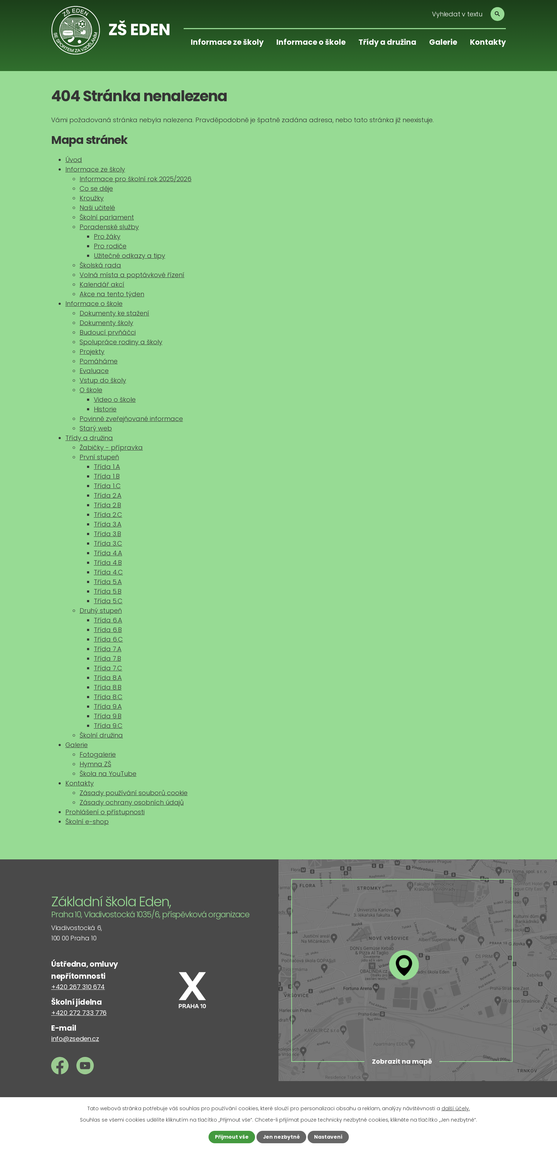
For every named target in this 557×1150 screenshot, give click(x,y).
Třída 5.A (108, 581)
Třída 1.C (107, 485)
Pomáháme (99, 361)
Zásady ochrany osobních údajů (132, 802)
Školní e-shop (87, 821)
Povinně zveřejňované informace (131, 418)
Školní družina (101, 735)
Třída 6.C (108, 639)
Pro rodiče (110, 246)
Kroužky (92, 198)
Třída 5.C (108, 600)
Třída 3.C (108, 543)
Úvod (73, 159)
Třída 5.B (107, 591)
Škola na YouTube (108, 773)
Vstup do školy (103, 380)
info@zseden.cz (75, 1038)
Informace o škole (311, 42)
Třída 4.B (108, 562)
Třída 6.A (108, 620)
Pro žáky (107, 236)
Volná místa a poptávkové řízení (132, 274)
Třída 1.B (107, 476)
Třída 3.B (107, 533)
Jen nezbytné (281, 1136)
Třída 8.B (107, 687)
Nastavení (328, 1136)
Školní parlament (107, 217)
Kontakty (488, 42)
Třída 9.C (108, 725)
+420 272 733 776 (79, 1012)
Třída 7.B (107, 658)
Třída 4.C (108, 572)
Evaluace (94, 370)
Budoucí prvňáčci (108, 332)
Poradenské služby (109, 226)
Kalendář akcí (102, 284)
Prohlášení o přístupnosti (105, 812)
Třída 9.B (107, 716)
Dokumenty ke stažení (114, 313)
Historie (105, 409)
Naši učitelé (97, 207)
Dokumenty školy (106, 322)
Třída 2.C (108, 514)
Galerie (443, 42)
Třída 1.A (107, 466)
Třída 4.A (108, 553)
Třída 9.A (108, 706)
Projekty (92, 351)
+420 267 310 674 (78, 986)
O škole (91, 389)
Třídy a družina (387, 42)
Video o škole (115, 399)
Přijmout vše (231, 1136)
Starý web (96, 428)
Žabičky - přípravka (111, 447)
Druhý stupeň (101, 610)
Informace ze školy (227, 42)
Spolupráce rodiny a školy (121, 342)
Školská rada (100, 265)
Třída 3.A (107, 524)
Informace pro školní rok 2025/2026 (135, 178)
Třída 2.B (107, 505)
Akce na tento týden (112, 294)
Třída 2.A (107, 495)
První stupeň (99, 457)
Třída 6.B (108, 629)
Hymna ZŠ (95, 764)
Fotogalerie (98, 754)
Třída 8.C (108, 696)
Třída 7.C (108, 668)
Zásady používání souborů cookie (134, 792)
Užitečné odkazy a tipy (129, 255)
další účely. (456, 1108)
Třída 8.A (108, 677)
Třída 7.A (107, 648)
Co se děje (96, 188)
